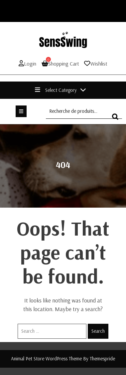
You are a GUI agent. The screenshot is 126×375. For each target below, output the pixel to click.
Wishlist (98, 63)
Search (98, 331)
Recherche (117, 119)
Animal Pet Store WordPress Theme (46, 358)
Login (27, 63)
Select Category (60, 90)
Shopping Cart (60, 63)
